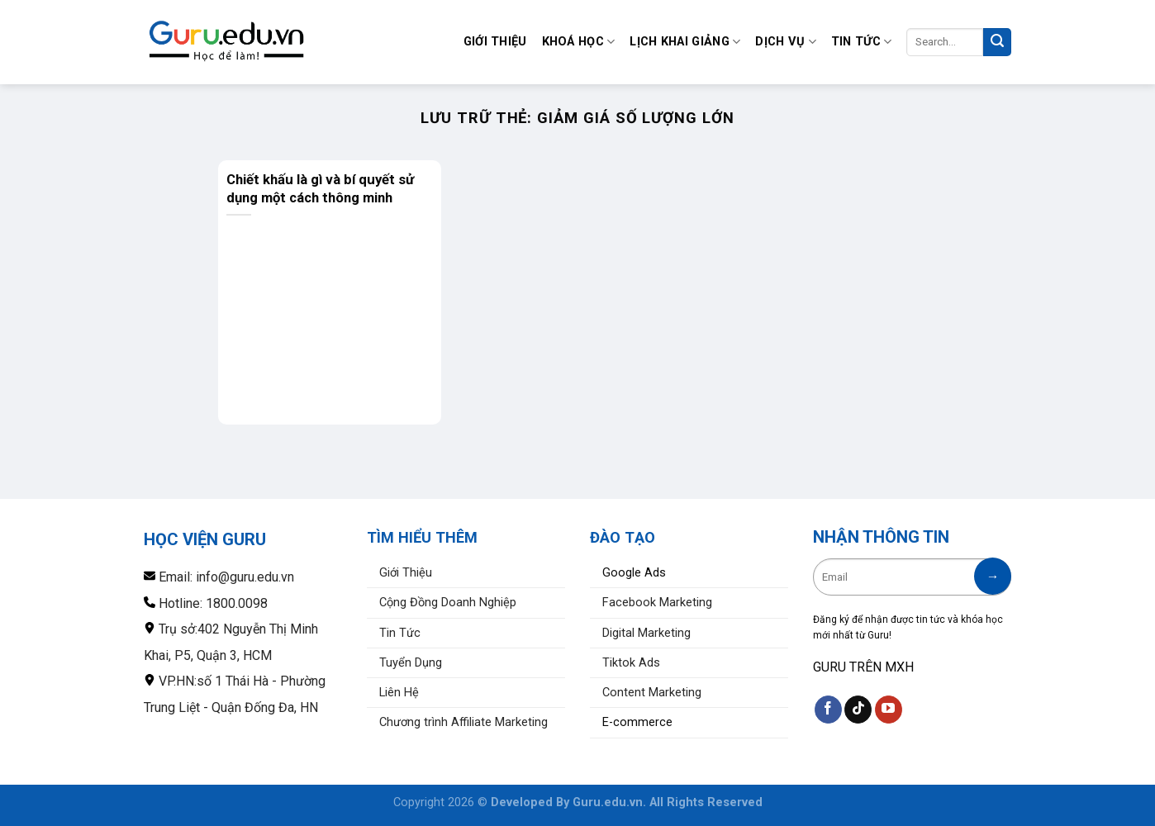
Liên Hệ (399, 693)
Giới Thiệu (495, 42)
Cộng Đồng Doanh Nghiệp (447, 603)
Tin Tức (861, 42)
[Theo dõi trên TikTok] (858, 709)
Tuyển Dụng (410, 663)
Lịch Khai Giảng (685, 42)
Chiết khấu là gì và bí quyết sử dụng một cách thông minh (320, 188)
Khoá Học (579, 42)
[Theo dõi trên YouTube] (888, 709)
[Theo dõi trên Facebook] (828, 709)
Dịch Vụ (785, 42)
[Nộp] (997, 42)
